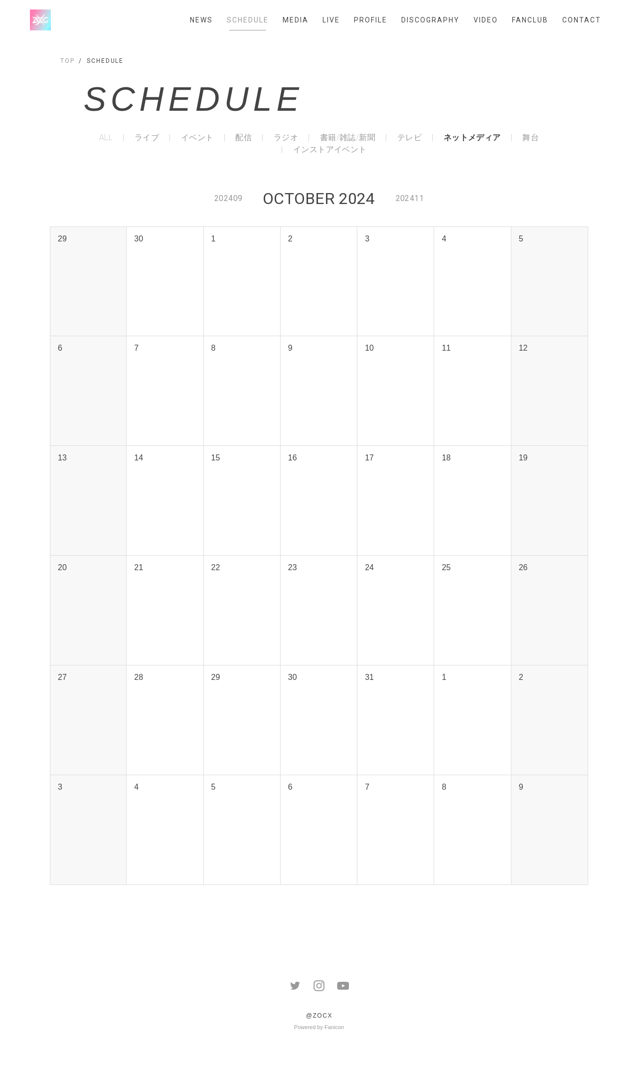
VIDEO (486, 20)
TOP (67, 61)
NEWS (201, 20)
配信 (243, 138)
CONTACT (581, 20)
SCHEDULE (248, 20)
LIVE (331, 20)
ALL (106, 138)
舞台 (530, 138)
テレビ (409, 138)
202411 (410, 198)
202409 (228, 198)
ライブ (147, 138)
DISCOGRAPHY (430, 20)
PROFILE (370, 20)
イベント (197, 138)
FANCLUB (530, 20)
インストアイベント (330, 150)
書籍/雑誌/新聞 (347, 138)
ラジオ (286, 138)
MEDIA (296, 20)
